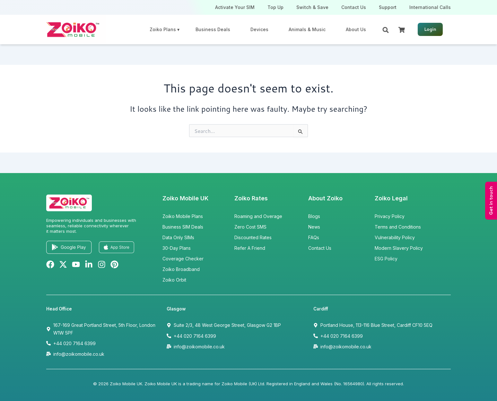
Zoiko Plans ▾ (164, 29)
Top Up (275, 7)
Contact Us (353, 7)
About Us (356, 29)
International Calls (430, 7)
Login (430, 29)
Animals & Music (307, 29)
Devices (259, 29)
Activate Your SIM (235, 7)
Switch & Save (312, 7)
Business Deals (213, 29)
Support (388, 7)
